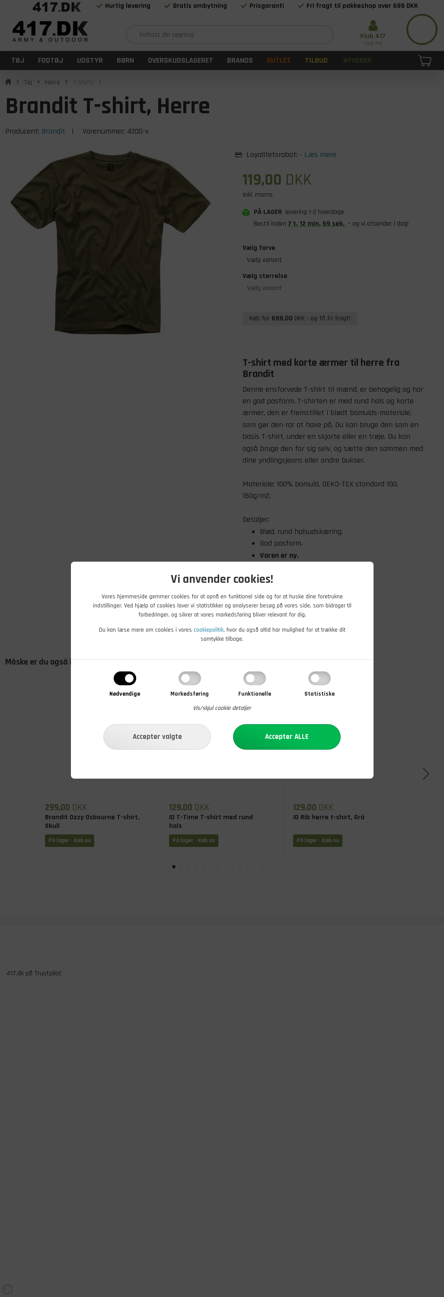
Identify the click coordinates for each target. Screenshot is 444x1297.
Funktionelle (254, 694)
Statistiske (319, 694)
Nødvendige (124, 694)
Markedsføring (189, 694)
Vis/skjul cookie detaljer (222, 708)
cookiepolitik (209, 630)
